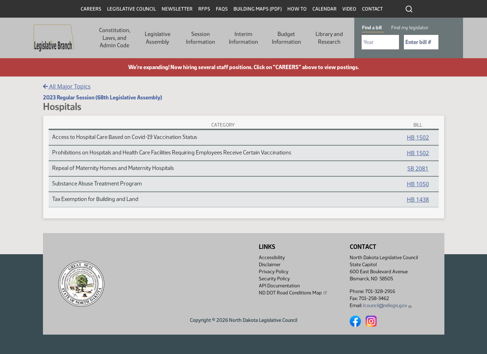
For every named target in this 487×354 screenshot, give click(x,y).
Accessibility (272, 258)
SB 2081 (418, 168)
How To (297, 9)
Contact (372, 9)
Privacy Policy (273, 272)
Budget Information (286, 38)
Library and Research (329, 38)
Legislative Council (131, 9)
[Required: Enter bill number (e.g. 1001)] (421, 42)
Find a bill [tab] (372, 28)
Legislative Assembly (157, 38)
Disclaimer (270, 265)
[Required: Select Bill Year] (380, 42)
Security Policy (274, 279)
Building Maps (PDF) (257, 9)
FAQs (222, 9)
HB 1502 (418, 137)
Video (349, 9)
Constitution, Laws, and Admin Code (114, 38)
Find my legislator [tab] (410, 28)
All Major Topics (67, 86)
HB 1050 (418, 184)
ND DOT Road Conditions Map (293, 292)
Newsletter (177, 9)
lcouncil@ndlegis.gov (387, 306)
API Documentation (279, 286)
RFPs (204, 9)
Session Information (200, 38)
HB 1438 (418, 199)
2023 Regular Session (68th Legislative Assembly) (102, 97)
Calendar (324, 9)
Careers (91, 9)
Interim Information (243, 38)
